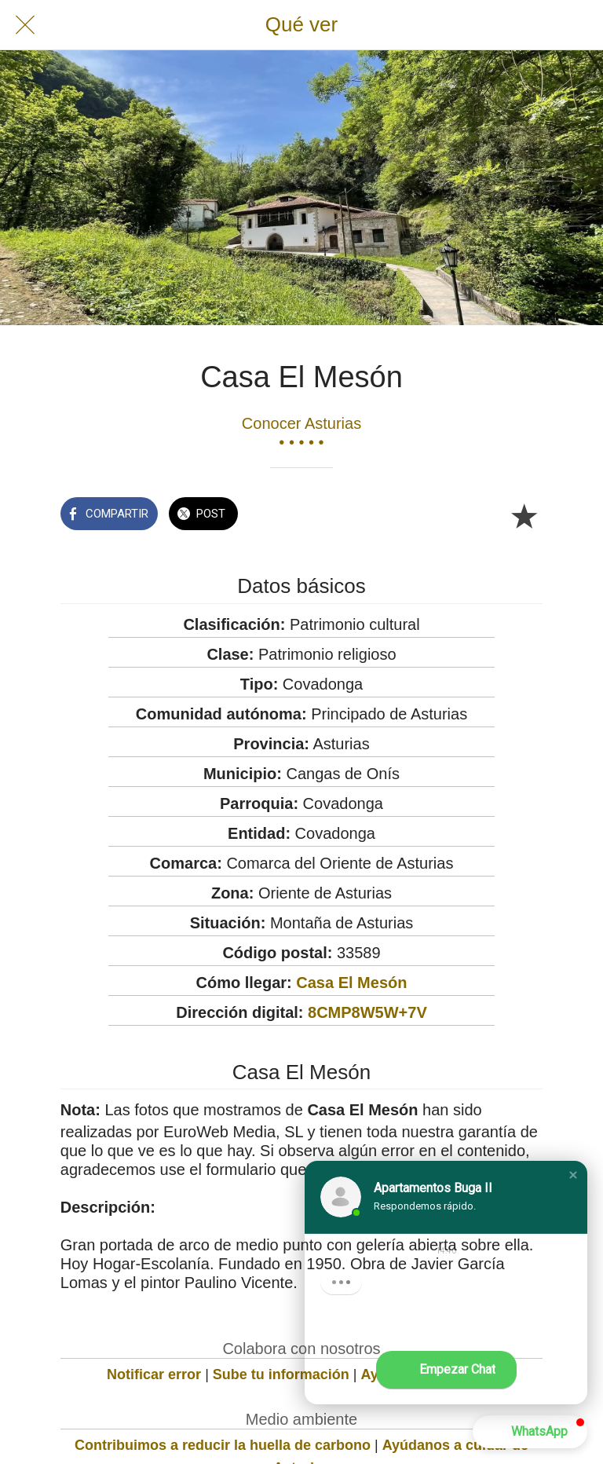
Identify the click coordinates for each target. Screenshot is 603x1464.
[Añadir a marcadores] (524, 515)
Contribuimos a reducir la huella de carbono (223, 1445)
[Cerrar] (25, 25)
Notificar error (154, 1374)
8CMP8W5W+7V (367, 1012)
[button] (573, 1175)
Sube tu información (281, 1374)
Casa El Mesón (351, 982)
